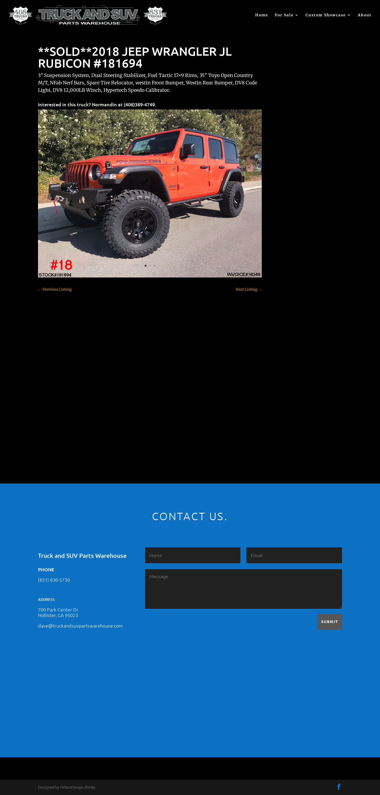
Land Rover (286, 371)
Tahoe (281, 408)
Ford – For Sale (289, 334)
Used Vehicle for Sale (294, 436)
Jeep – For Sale (289, 362)
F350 (280, 325)
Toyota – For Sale (291, 417)
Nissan (282, 380)
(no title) (283, 199)
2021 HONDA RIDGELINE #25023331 (308, 148)
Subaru (282, 399)
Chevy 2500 (286, 251)
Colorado (284, 269)
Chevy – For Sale (291, 233)
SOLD (281, 389)
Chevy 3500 (286, 260)
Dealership (286, 288)
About (365, 15)
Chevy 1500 (286, 242)
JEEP (280, 353)
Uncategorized (289, 426)
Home (261, 15)
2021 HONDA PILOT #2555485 (302, 173)
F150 (280, 306)
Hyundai (284, 343)
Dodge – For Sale (291, 297)
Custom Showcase (326, 15)
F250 (280, 316)
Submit (329, 621)
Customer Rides (290, 279)
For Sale (284, 15)
